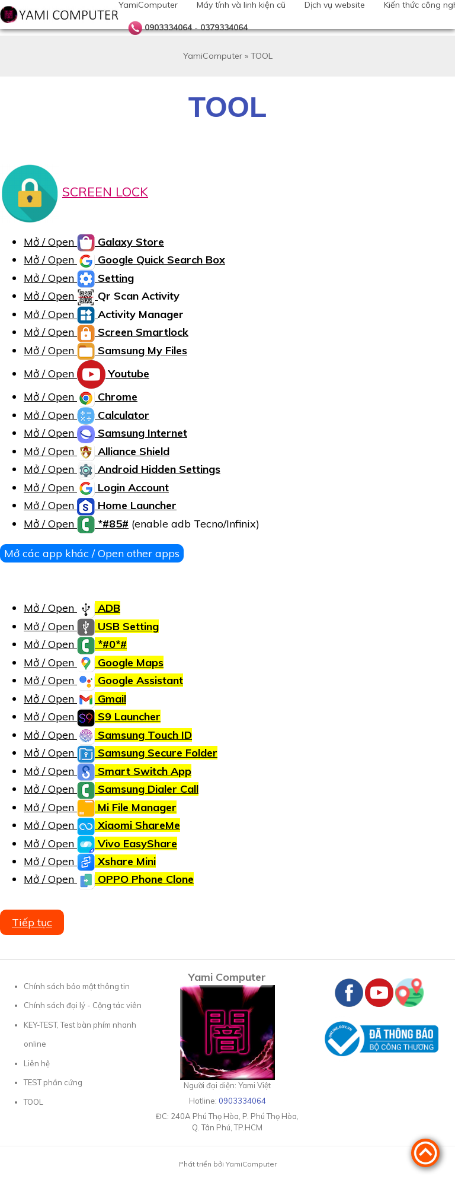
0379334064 (224, 27)
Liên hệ (37, 1063)
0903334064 (168, 27)
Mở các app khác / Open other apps (92, 553)
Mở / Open (94, 242)
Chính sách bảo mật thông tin (77, 986)
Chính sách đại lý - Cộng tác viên (83, 1005)
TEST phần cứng (53, 1082)
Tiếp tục (32, 922)
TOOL (33, 1102)
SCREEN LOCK (105, 191)
